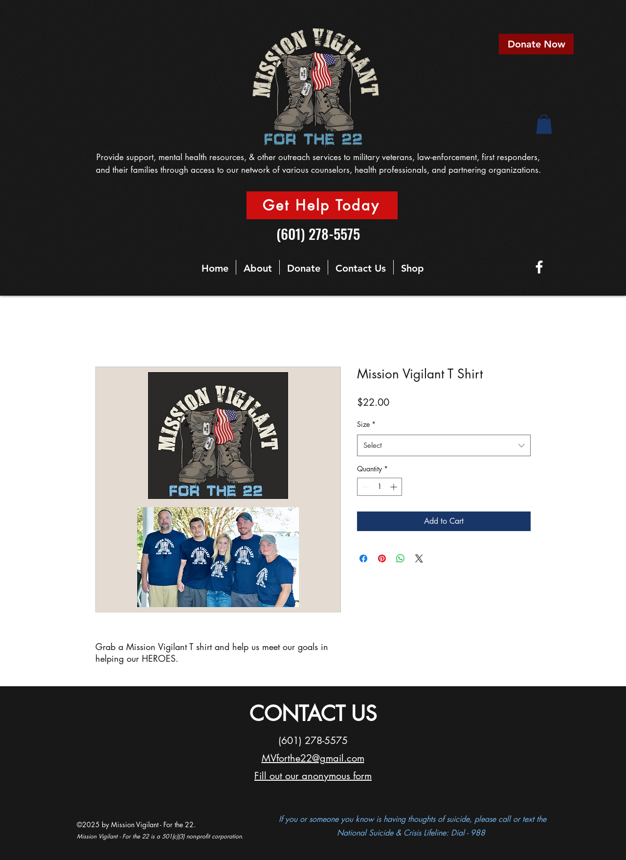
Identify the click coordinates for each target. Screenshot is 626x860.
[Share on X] (419, 558)
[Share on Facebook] (363, 558)
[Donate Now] (536, 44)
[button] (544, 124)
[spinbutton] (379, 486)
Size (366, 424)
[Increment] (394, 486)
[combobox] (444, 445)
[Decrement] (364, 486)
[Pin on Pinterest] (382, 558)
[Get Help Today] (322, 205)
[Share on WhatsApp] (400, 558)
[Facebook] (539, 267)
